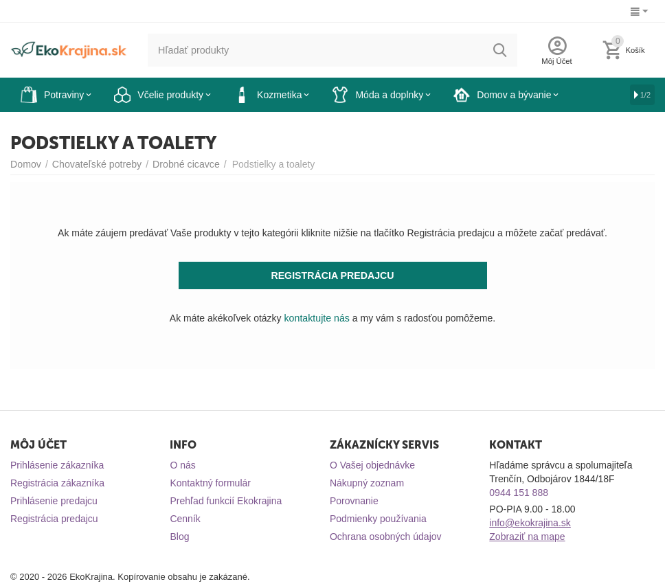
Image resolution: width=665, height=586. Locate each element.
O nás (182, 465)
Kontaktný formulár (210, 482)
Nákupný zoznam (367, 482)
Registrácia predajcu (54, 518)
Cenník (185, 518)
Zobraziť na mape (527, 536)
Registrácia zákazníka (57, 482)
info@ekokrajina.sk (530, 522)
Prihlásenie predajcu (54, 500)
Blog (179, 536)
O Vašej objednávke (372, 465)
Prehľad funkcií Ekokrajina (226, 500)
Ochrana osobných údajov (386, 536)
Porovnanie (354, 500)
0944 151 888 (518, 492)
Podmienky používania (378, 518)
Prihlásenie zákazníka (57, 465)
